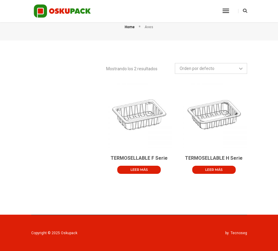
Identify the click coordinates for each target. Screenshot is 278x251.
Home (130, 27)
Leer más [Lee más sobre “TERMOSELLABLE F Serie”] (139, 170)
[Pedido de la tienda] (211, 68)
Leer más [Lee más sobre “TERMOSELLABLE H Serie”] (214, 170)
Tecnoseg (239, 233)
